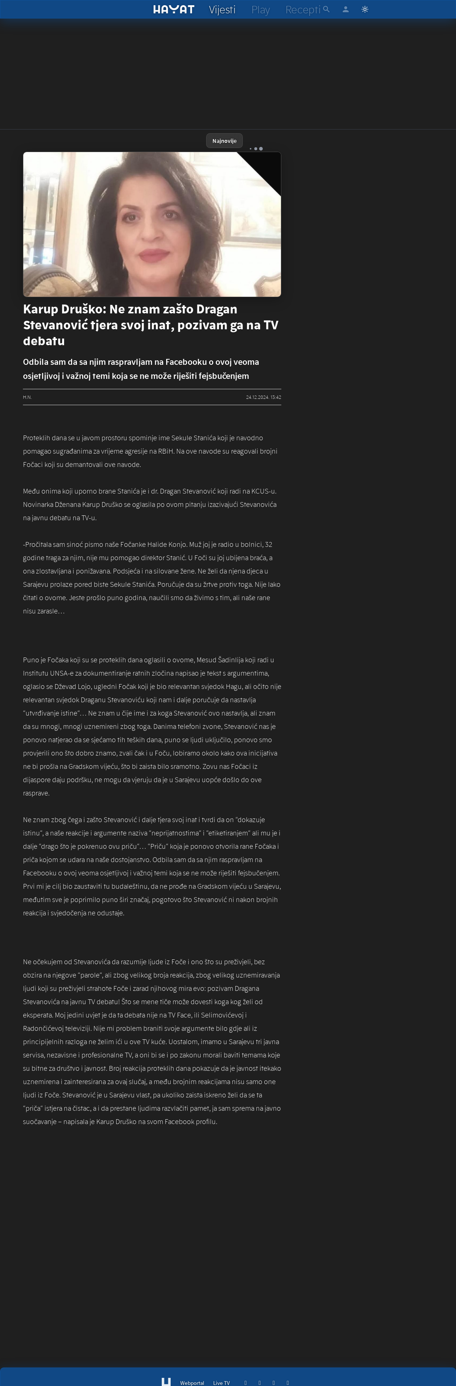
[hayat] (174, 9)
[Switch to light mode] (365, 9)
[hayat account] (346, 9)
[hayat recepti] (303, 9)
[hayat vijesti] (222, 9)
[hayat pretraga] (326, 9)
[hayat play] (260, 9)
